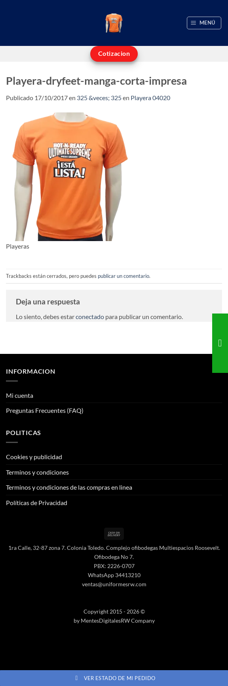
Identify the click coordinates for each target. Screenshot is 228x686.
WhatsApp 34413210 (114, 575)
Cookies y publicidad (34, 456)
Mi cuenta (19, 395)
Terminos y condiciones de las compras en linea (69, 487)
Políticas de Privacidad (36, 502)
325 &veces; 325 (99, 97)
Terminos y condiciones (37, 472)
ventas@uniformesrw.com (114, 584)
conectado (90, 316)
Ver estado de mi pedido (114, 678)
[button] (204, 23)
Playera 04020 (150, 97)
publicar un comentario (123, 276)
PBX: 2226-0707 (114, 565)
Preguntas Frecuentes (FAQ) (45, 410)
